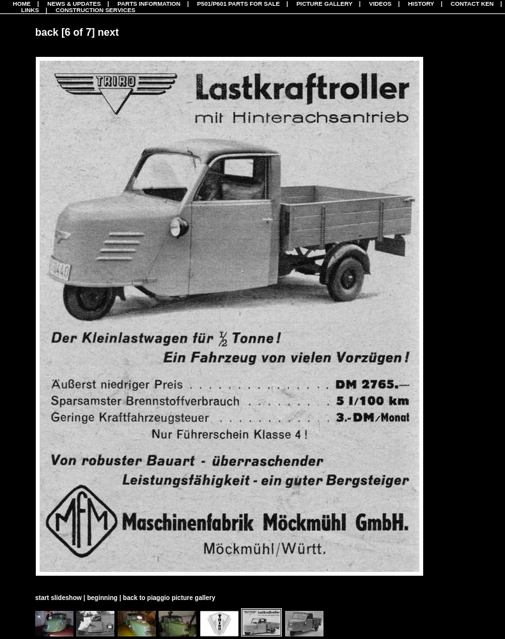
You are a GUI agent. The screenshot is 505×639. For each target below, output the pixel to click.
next (108, 32)
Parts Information (149, 4)
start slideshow (58, 597)
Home (22, 4)
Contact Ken (472, 4)
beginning (102, 597)
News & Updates (74, 4)
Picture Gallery (325, 4)
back (46, 32)
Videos (380, 4)
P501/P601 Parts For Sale (238, 4)
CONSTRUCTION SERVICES (96, 10)
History (421, 4)
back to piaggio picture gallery (169, 597)
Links (30, 10)
